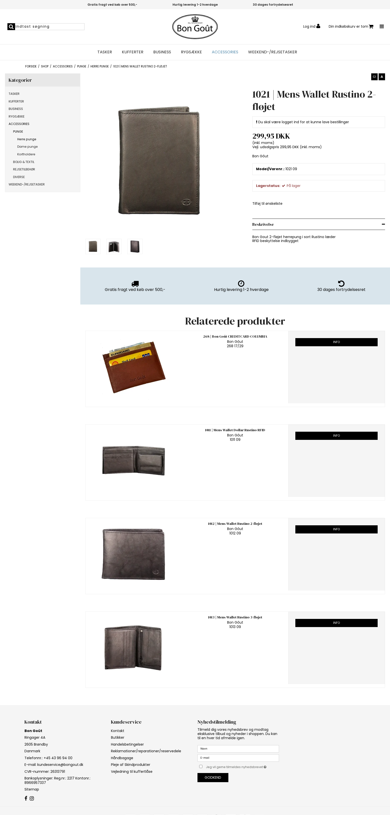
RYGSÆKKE (191, 52)
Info (336, 342)
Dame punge (27, 146)
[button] (374, 76)
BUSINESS (162, 52)
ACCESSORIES (225, 52)
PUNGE (18, 131)
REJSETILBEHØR (24, 169)
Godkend (213, 777)
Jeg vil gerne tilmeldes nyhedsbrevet (242, 766)
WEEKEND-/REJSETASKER (272, 52)
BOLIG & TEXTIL (23, 162)
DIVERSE (19, 177)
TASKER (104, 52)
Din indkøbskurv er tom (351, 26)
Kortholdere (26, 154)
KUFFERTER (132, 52)
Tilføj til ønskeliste (267, 203)
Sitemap (31, 789)
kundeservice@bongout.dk (60, 764)
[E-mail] (238, 757)
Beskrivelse (263, 224)
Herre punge (26, 139)
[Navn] (238, 748)
